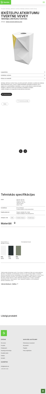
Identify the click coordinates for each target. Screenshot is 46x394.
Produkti (3, 8)
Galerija (4, 104)
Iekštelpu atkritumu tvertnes (13, 8)
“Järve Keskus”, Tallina (8, 284)
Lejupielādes (4, 72)
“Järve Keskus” (20, 272)
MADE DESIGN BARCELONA (14, 21)
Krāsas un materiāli (6, 78)
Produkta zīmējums (20, 217)
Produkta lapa (31, 217)
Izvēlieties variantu (6, 75)
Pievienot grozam (7, 94)
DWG (12, 217)
